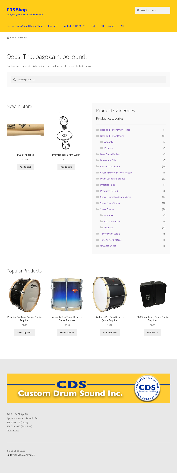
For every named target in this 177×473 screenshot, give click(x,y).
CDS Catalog (107, 26)
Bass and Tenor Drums (112, 135)
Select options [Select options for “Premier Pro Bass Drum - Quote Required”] (24, 332)
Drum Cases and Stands (112, 178)
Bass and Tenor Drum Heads (115, 129)
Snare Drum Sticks (110, 203)
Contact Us (13, 430)
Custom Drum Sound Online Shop (25, 26)
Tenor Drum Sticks (110, 233)
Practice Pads (107, 184)
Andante (109, 141)
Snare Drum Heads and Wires (115, 196)
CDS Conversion (112, 221)
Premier (108, 148)
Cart (93, 26)
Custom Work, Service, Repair (116, 172)
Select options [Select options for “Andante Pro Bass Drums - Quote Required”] (110, 332)
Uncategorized (108, 245)
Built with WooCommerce (21, 454)
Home (13, 37)
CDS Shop (17, 9)
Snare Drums (107, 209)
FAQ (122, 26)
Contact (52, 26)
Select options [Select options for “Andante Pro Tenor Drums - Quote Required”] (67, 332)
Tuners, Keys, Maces (111, 239)
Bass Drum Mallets (110, 154)
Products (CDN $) (72, 26)
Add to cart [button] (25, 166)
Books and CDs (108, 160)
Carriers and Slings (110, 166)
